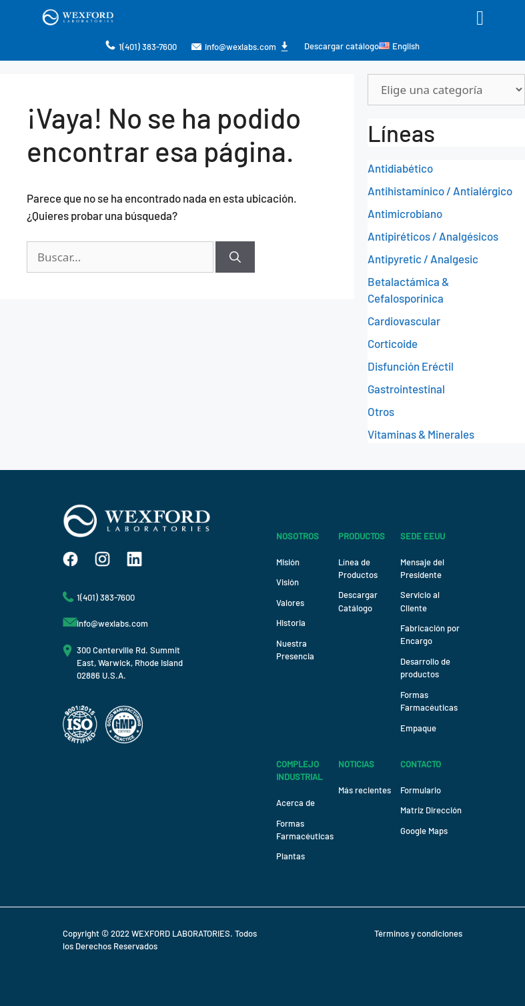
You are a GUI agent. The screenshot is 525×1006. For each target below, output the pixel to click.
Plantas (290, 856)
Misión (288, 562)
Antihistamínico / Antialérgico (440, 190)
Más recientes (364, 790)
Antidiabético (400, 168)
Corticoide (393, 343)
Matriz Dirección (431, 810)
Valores (290, 602)
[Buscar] (235, 257)
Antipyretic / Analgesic (423, 258)
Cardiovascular (404, 320)
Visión (287, 582)
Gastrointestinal (406, 388)
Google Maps (424, 830)
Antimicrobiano (405, 213)
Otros (381, 411)
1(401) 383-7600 (148, 46)
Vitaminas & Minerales (421, 434)
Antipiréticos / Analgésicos (433, 236)
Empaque (418, 728)
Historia (291, 622)
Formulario (420, 790)
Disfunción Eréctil (411, 366)
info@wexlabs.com (240, 46)
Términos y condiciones (418, 933)
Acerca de (295, 802)
